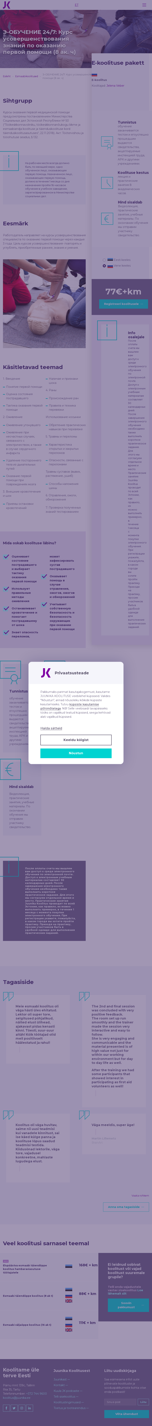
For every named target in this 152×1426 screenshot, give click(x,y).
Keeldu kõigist (76, 740)
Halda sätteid (51, 728)
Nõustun (76, 753)
